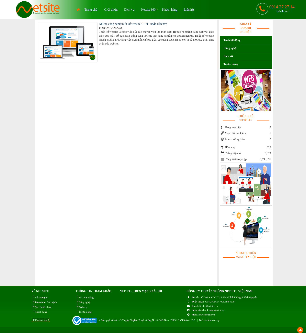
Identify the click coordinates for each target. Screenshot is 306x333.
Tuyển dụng (231, 64)
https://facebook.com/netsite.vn (208, 310)
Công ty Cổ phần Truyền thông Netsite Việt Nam (145, 320)
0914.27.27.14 (282, 8)
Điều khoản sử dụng (209, 320)
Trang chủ (91, 9)
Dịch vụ (129, 9)
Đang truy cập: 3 (41, 320)
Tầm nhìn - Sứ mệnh (46, 302)
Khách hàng (169, 9)
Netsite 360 (148, 9)
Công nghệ (230, 48)
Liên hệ (189, 9)
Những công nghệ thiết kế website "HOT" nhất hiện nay (133, 23)
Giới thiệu (111, 9)
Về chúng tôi (41, 297)
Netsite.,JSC (189, 320)
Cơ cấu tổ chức (43, 307)
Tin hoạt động (232, 40)
